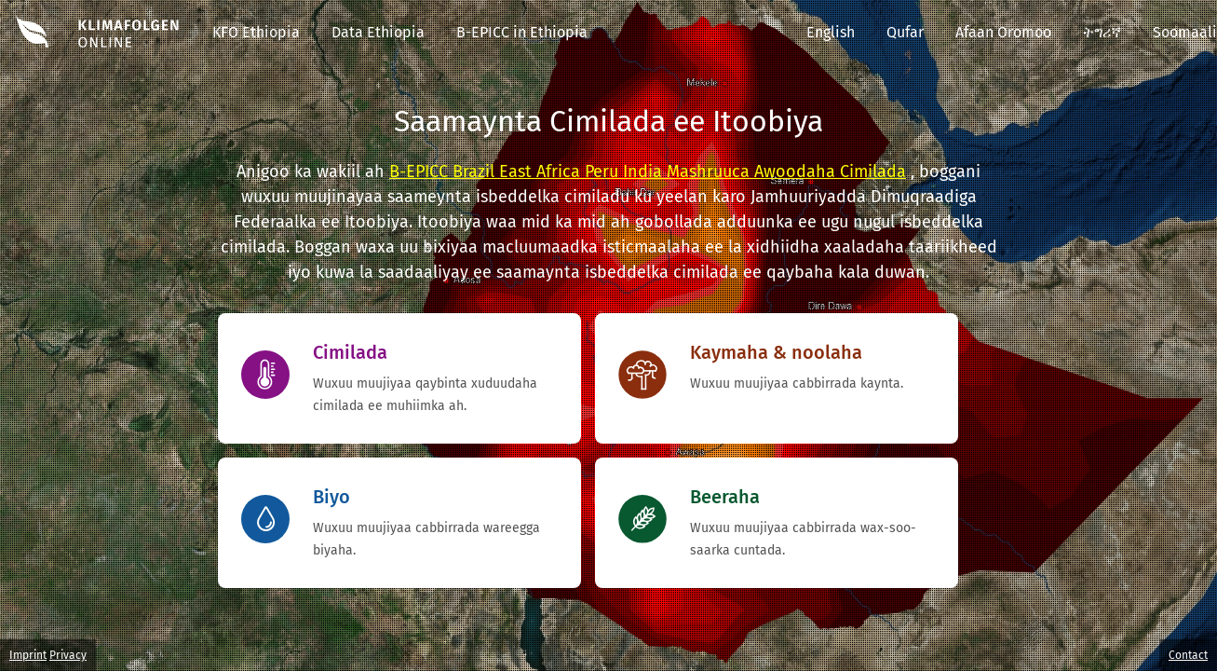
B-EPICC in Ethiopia (522, 32)
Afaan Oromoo (1003, 32)
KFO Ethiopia (256, 32)
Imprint (28, 655)
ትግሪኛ (1102, 32)
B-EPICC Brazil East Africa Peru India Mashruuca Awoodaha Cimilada (647, 171)
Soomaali (1185, 32)
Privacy (68, 655)
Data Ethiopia (378, 32)
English (830, 32)
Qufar (905, 32)
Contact (1188, 655)
